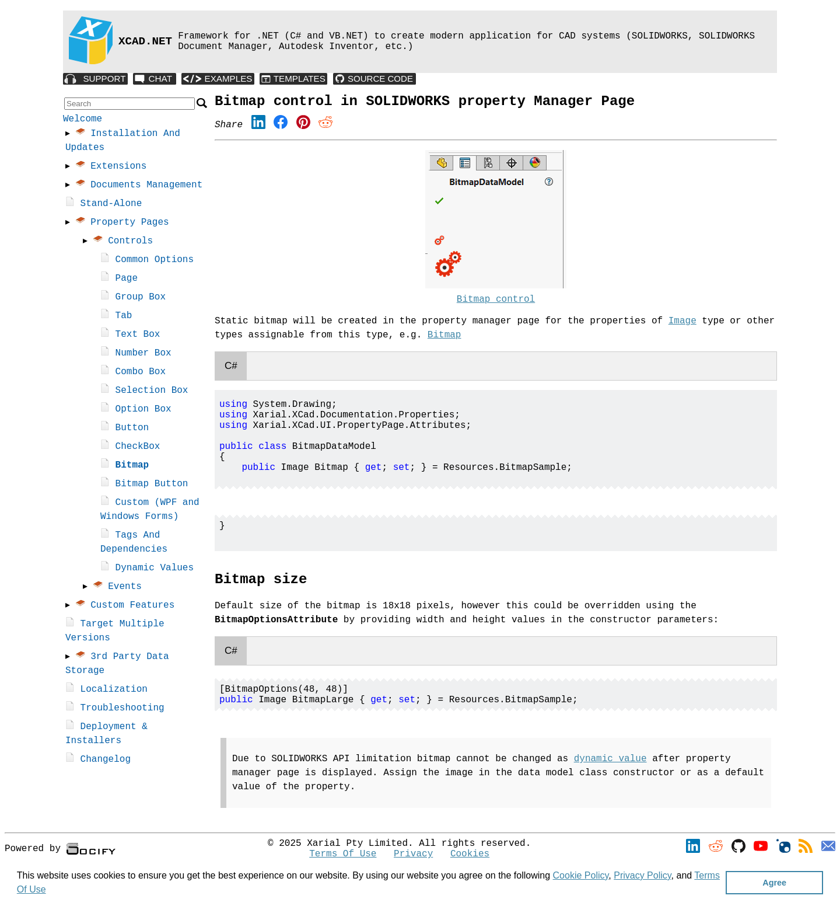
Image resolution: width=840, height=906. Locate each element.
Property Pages (131, 224)
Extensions (120, 168)
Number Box (144, 355)
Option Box (144, 411)
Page (127, 280)
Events (126, 589)
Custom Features (134, 607)
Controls (131, 243)
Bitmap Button (152, 486)
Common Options (155, 262)
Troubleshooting (122, 710)
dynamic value (610, 796)
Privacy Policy (642, 875)
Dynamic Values (155, 570)
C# (231, 371)
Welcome (82, 120)
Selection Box (152, 392)
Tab (124, 318)
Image (682, 326)
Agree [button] (774, 882)
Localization (114, 691)
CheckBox (138, 448)
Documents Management (148, 187)
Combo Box (141, 374)
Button (132, 430)
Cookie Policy (581, 875)
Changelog (105, 761)
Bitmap (132, 467)
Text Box (138, 336)
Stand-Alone (111, 206)
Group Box (141, 299)
